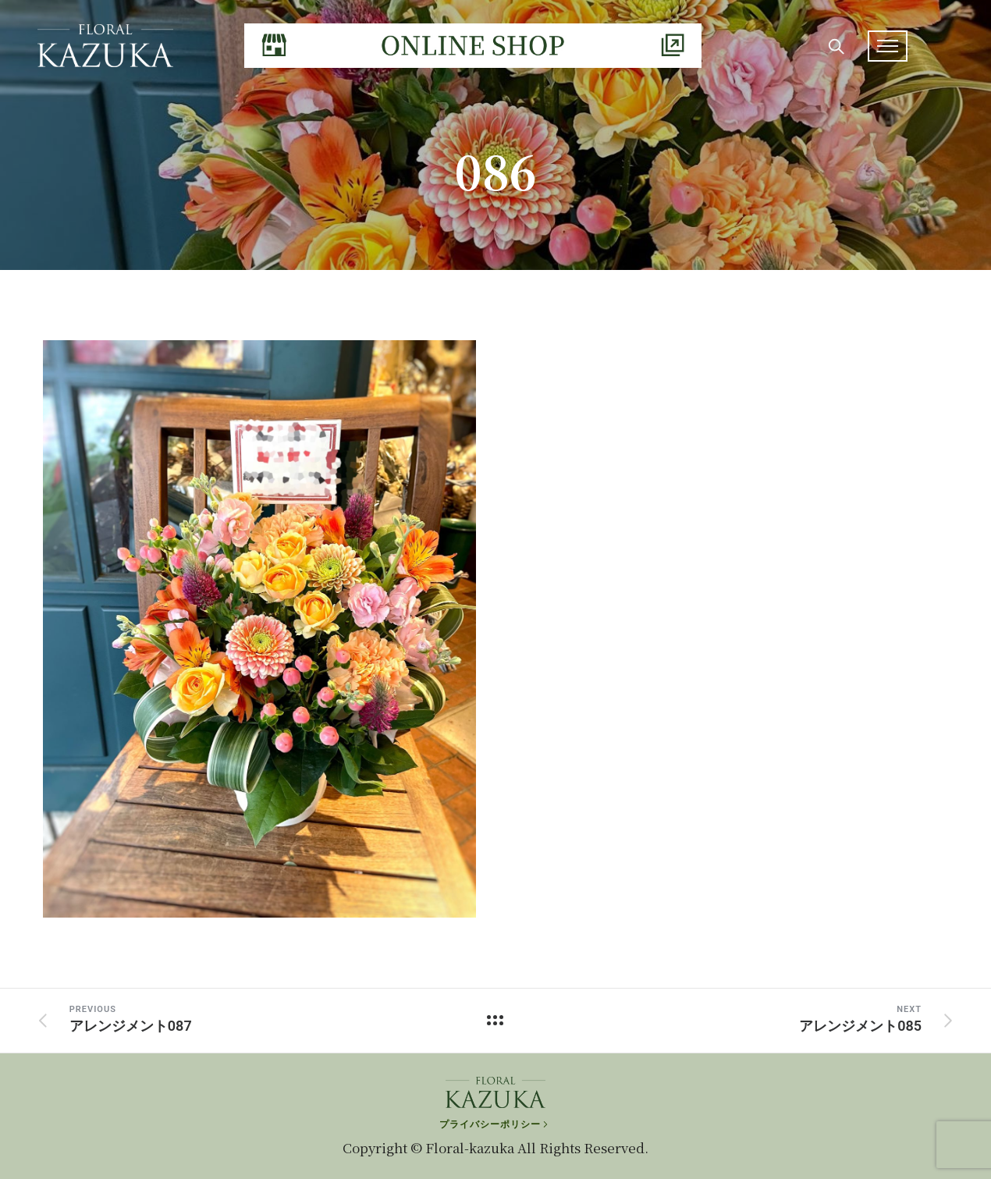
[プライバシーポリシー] (495, 1121)
